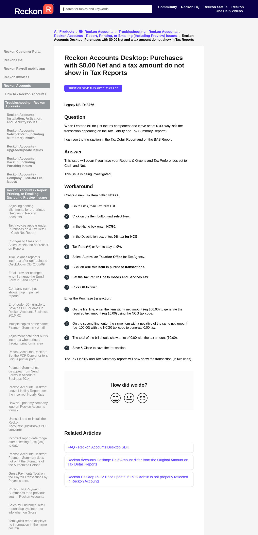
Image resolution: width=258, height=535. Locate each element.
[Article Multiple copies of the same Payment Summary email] (26, 325)
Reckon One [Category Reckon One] (13, 60)
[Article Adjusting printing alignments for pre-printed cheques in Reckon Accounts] (26, 211)
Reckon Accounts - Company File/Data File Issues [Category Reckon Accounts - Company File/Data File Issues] (24, 178)
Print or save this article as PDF (93, 88)
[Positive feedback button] (115, 398)
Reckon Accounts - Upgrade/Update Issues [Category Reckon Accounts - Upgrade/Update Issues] (25, 148)
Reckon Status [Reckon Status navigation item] (216, 7)
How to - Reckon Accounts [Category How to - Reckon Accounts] (25, 94)
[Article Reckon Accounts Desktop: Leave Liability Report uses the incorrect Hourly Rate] (26, 391)
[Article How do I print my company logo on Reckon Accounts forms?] (26, 406)
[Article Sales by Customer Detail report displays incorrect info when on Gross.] (26, 509)
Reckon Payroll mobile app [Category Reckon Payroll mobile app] (24, 68)
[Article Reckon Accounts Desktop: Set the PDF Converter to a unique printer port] (26, 355)
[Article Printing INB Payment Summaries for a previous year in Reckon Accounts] (26, 493)
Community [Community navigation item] (168, 7)
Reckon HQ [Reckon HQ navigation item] (190, 7)
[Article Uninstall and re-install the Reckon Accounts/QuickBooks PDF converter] (26, 424)
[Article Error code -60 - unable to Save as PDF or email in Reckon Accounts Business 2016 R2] (26, 310)
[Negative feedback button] (142, 398)
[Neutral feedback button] (129, 398)
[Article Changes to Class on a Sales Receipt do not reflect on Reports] (26, 245)
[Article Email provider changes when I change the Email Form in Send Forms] (26, 276)
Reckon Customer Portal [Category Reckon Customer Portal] (22, 51)
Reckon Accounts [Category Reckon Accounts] (17, 85)
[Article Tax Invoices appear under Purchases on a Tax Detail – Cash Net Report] (26, 229)
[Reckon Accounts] (96, 31)
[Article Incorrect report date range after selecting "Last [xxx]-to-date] (26, 442)
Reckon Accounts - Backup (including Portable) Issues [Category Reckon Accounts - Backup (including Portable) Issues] (21, 162)
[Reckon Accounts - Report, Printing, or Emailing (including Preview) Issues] (116, 36)
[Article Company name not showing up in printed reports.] (26, 292)
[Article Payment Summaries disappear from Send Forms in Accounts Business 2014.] (26, 373)
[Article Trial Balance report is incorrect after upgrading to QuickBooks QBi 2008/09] (26, 261)
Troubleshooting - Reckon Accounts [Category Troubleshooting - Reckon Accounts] (25, 104)
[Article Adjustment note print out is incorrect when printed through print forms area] (26, 340)
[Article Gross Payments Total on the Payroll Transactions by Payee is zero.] (26, 477)
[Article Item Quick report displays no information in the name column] (26, 524)
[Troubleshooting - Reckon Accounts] (148, 31)
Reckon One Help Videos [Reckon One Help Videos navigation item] (230, 9)
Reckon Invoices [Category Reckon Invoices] (16, 77)
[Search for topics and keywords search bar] (106, 9)
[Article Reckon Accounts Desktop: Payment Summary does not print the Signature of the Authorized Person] (26, 460)
